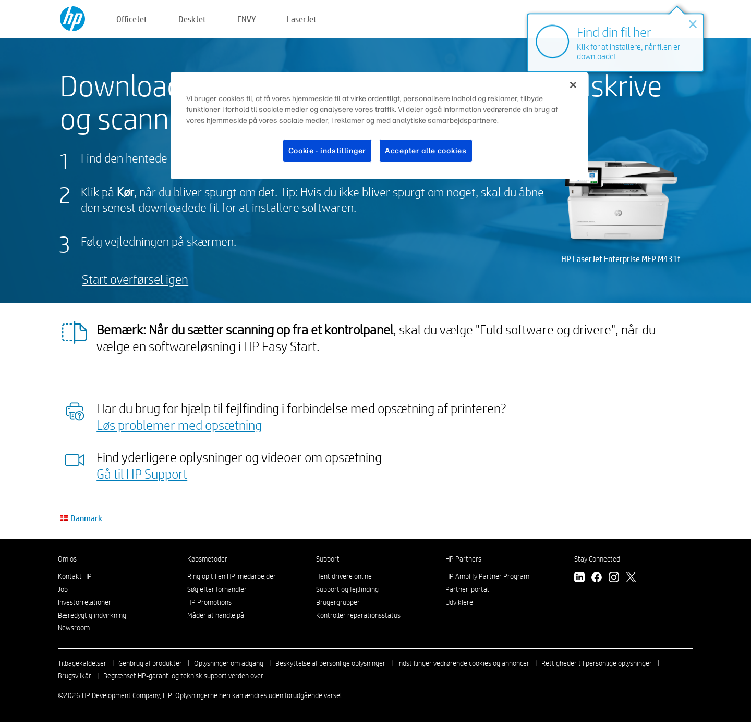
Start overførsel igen (135, 279)
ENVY (246, 19)
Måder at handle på (215, 615)
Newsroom (74, 627)
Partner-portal (467, 589)
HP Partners (463, 559)
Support (328, 559)
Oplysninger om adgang (228, 663)
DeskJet (192, 19)
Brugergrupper (338, 602)
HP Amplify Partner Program (487, 576)
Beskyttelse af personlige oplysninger (330, 663)
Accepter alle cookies (426, 150)
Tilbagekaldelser (82, 663)
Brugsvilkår (74, 675)
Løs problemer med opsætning (179, 424)
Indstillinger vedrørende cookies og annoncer (463, 663)
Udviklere (459, 602)
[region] (379, 125)
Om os (67, 559)
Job (63, 589)
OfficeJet (131, 19)
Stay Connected (597, 559)
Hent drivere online (344, 576)
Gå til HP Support (141, 473)
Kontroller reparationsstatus (358, 615)
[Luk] (573, 84)
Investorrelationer (84, 602)
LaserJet (302, 19)
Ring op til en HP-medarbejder (231, 576)
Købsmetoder (207, 559)
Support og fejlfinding (347, 589)
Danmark (86, 518)
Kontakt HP (75, 576)
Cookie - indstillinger (327, 150)
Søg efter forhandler (217, 589)
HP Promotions (209, 602)
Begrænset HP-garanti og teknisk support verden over (183, 675)
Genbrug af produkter (150, 663)
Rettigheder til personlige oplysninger (596, 663)
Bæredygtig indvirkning (92, 615)
